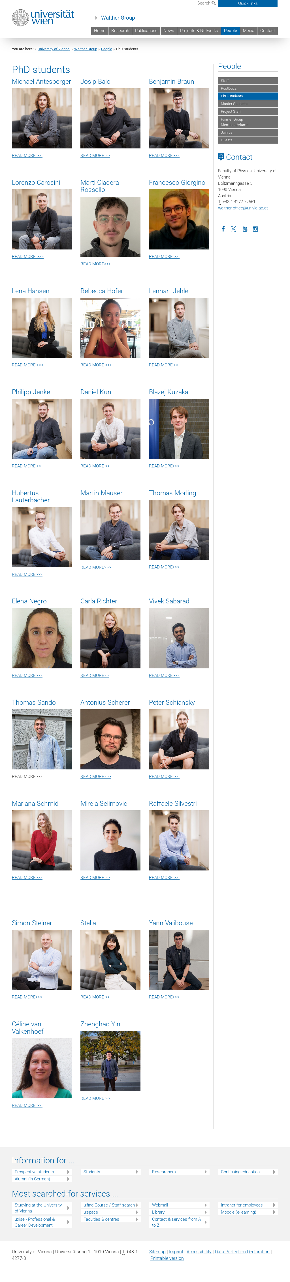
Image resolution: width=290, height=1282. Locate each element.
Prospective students (34, 1171)
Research (120, 30)
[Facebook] (223, 228)
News (168, 30)
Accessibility (199, 1251)
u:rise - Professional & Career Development (35, 1222)
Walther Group (118, 18)
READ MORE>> (94, 675)
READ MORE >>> (28, 256)
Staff (225, 81)
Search (206, 3)
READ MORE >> (27, 155)
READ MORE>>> (164, 155)
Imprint (176, 1251)
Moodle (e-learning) (238, 1212)
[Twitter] (234, 228)
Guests (227, 140)
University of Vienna (54, 49)
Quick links (248, 3)
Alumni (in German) (32, 1179)
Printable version (167, 1258)
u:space (91, 1212)
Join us (227, 132)
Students (92, 1171)
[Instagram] (255, 228)
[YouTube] (245, 228)
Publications (146, 30)
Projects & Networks (199, 30)
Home (99, 30)
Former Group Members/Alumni (235, 122)
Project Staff (231, 111)
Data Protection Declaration (242, 1251)
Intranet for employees (242, 1205)
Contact (267, 30)
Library (158, 1212)
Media (248, 30)
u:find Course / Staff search (109, 1205)
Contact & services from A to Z (176, 1222)
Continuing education (240, 1171)
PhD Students (232, 96)
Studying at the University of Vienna (38, 1208)
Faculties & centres (101, 1219)
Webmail (160, 1205)
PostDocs (229, 88)
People (230, 30)
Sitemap (157, 1251)
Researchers (164, 1171)
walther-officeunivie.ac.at (243, 208)
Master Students (234, 104)
